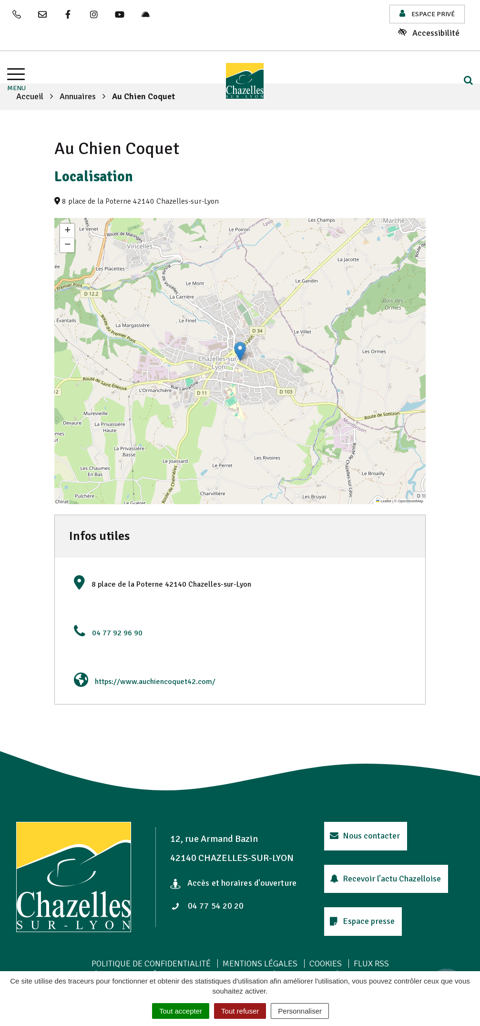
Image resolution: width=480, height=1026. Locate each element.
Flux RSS (371, 963)
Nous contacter (365, 835)
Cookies (325, 963)
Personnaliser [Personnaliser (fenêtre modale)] (300, 1011)
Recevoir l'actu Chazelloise (385, 878)
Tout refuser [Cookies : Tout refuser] (240, 1011)
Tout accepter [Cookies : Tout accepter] (180, 1011)
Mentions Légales (260, 963)
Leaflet (383, 501)
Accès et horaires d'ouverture (233, 883)
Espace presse (362, 921)
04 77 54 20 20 (207, 906)
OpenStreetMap (410, 501)
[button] (240, 351)
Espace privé (427, 13)
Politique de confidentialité (151, 963)
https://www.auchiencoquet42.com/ (155, 681)
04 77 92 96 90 (117, 633)
